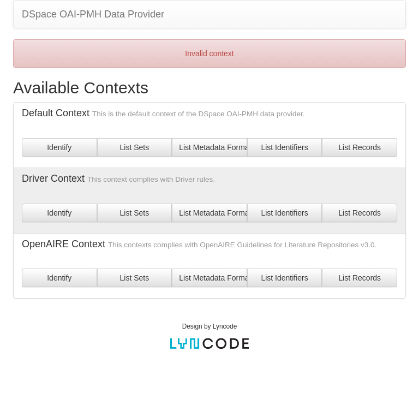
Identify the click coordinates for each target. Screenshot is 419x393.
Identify (59, 147)
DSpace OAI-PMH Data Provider (93, 14)
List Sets (134, 147)
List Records (359, 147)
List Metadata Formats (213, 147)
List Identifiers (284, 147)
